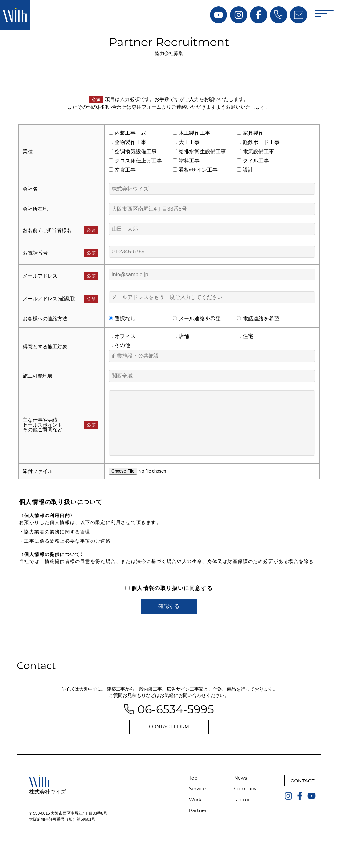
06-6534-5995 (177, 712)
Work (195, 805)
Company (244, 794)
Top (193, 783)
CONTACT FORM (169, 731)
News (239, 783)
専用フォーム (146, 107)
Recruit (241, 805)
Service (197, 794)
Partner (198, 815)
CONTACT (301, 786)
